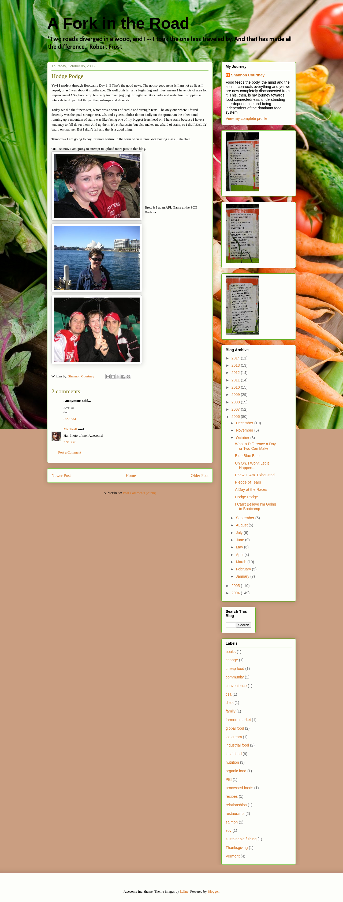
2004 (236, 593)
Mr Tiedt (70, 429)
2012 (236, 372)
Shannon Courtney (247, 75)
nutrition (232, 762)
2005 (236, 586)
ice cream (234, 737)
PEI (229, 779)
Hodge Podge (246, 497)
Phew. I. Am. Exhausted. (255, 475)
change (232, 660)
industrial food (237, 745)
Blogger (213, 891)
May (240, 547)
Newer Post (61, 475)
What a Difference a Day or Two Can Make (255, 446)
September (245, 518)
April (240, 554)
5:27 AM (70, 419)
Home (131, 475)
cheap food (235, 668)
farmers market (238, 720)
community (235, 677)
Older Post (199, 475)
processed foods (239, 788)
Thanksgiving (237, 847)
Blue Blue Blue (247, 456)
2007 (236, 409)
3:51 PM (70, 442)
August (242, 525)
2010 (236, 387)
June (240, 540)
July (240, 532)
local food (234, 754)
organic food (236, 771)
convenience (236, 686)
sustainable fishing (241, 839)
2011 (236, 380)
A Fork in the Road (118, 23)
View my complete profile (246, 118)
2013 (236, 365)
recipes (232, 796)
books (231, 651)
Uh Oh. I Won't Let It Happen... (252, 465)
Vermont (233, 856)
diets (230, 702)
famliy (231, 711)
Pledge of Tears (248, 482)
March (241, 562)
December (245, 423)
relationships (236, 805)
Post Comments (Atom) (139, 493)
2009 (236, 394)
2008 (236, 402)
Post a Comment (69, 452)
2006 (236, 416)
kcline (184, 891)
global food (235, 728)
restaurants (235, 813)
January (243, 576)
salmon (232, 822)
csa (229, 694)
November (245, 430)
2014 (236, 358)
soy (229, 830)
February (244, 569)
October (243, 438)
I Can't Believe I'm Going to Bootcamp (255, 506)
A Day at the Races (251, 489)
